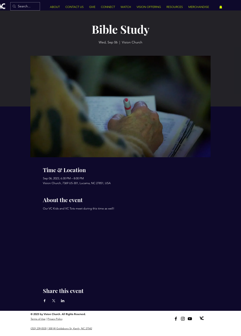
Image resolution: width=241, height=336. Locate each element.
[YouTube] (189, 318)
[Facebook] (175, 318)
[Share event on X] (53, 300)
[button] (220, 6)
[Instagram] (182, 318)
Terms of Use (38, 319)
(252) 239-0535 (39, 328)
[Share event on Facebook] (44, 300)
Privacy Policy (55, 319)
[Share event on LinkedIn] (62, 300)
